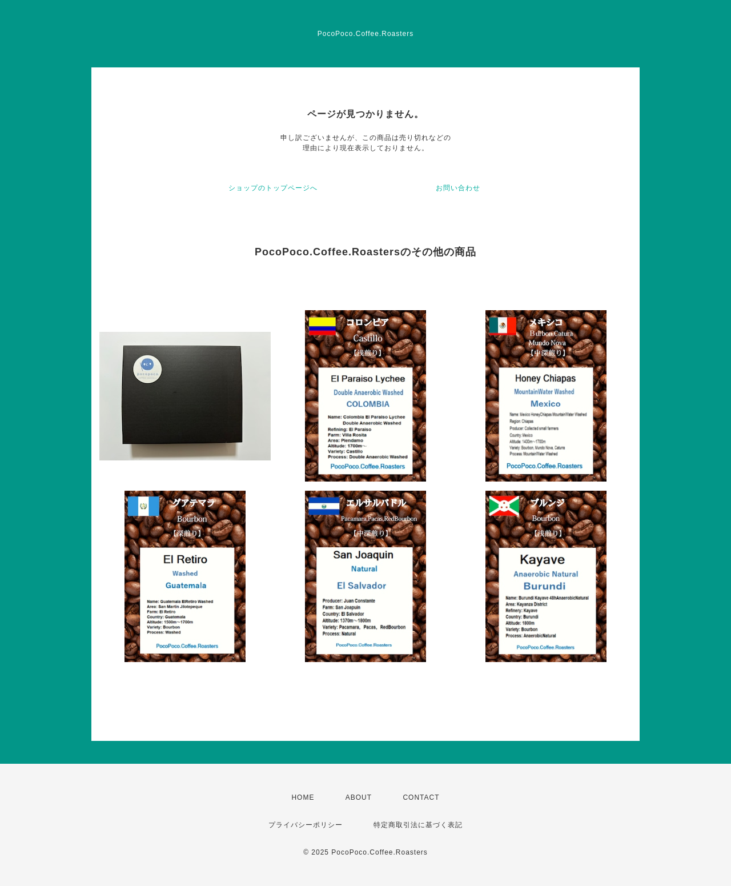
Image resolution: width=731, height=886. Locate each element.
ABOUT (359, 797)
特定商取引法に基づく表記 (418, 825)
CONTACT (421, 797)
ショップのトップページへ (273, 188)
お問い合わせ (458, 188)
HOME (302, 797)
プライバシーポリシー (305, 825)
